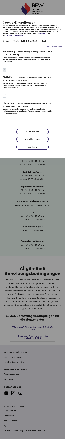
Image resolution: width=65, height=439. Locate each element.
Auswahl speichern (32, 139)
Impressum (41, 33)
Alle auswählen (32, 132)
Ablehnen (32, 147)
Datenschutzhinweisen (14, 35)
